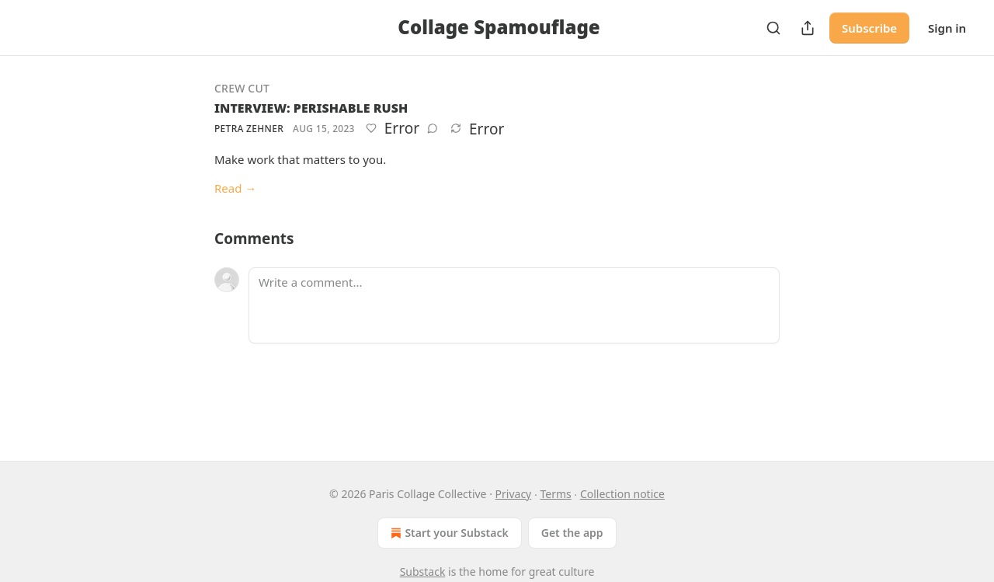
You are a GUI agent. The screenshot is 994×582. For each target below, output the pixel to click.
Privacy (513, 493)
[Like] (371, 128)
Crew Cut (241, 88)
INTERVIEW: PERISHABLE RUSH (311, 108)
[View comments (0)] (432, 128)
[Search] (773, 28)
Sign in (947, 28)
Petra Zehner (248, 128)
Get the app (572, 532)
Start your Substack (448, 533)
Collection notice (622, 493)
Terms (555, 493)
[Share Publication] (807, 28)
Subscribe (869, 28)
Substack (423, 571)
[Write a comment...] (514, 305)
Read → (235, 188)
